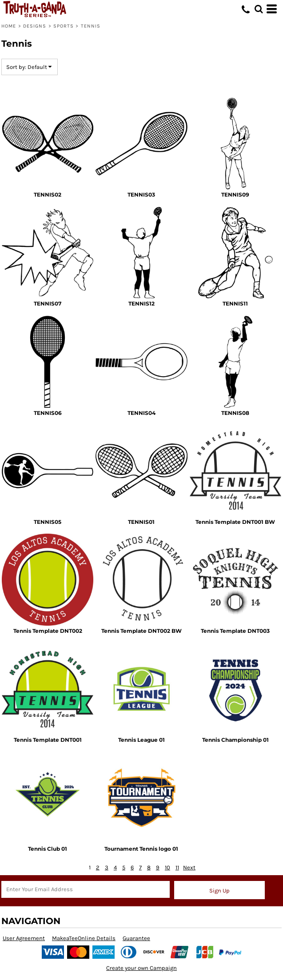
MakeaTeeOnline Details (84, 938)
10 (167, 867)
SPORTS (63, 26)
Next (189, 867)
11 (177, 867)
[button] (258, 8)
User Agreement (24, 938)
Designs (35, 26)
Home (8, 26)
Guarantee (136, 938)
